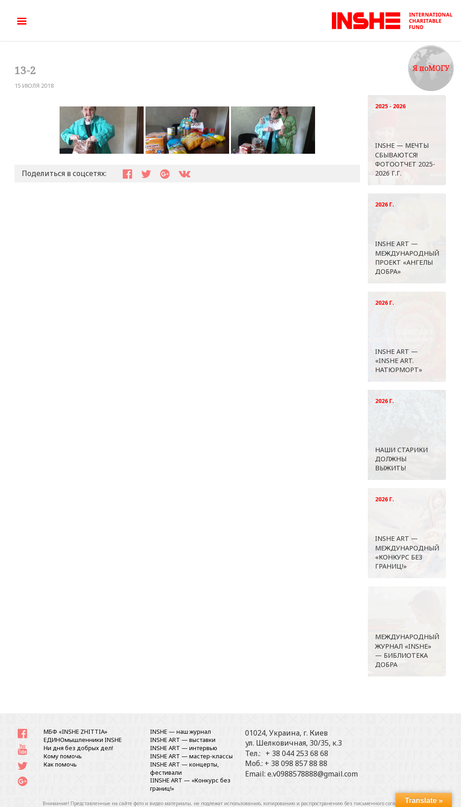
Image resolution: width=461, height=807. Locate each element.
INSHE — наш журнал (180, 731)
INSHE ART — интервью (183, 748)
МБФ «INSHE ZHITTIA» (75, 731)
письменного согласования (385, 803)
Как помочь (60, 764)
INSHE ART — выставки (182, 740)
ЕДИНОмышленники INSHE (83, 740)
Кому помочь (63, 756)
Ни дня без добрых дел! (78, 748)
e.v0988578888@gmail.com (312, 774)
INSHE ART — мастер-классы (191, 756)
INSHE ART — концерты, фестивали (184, 768)
